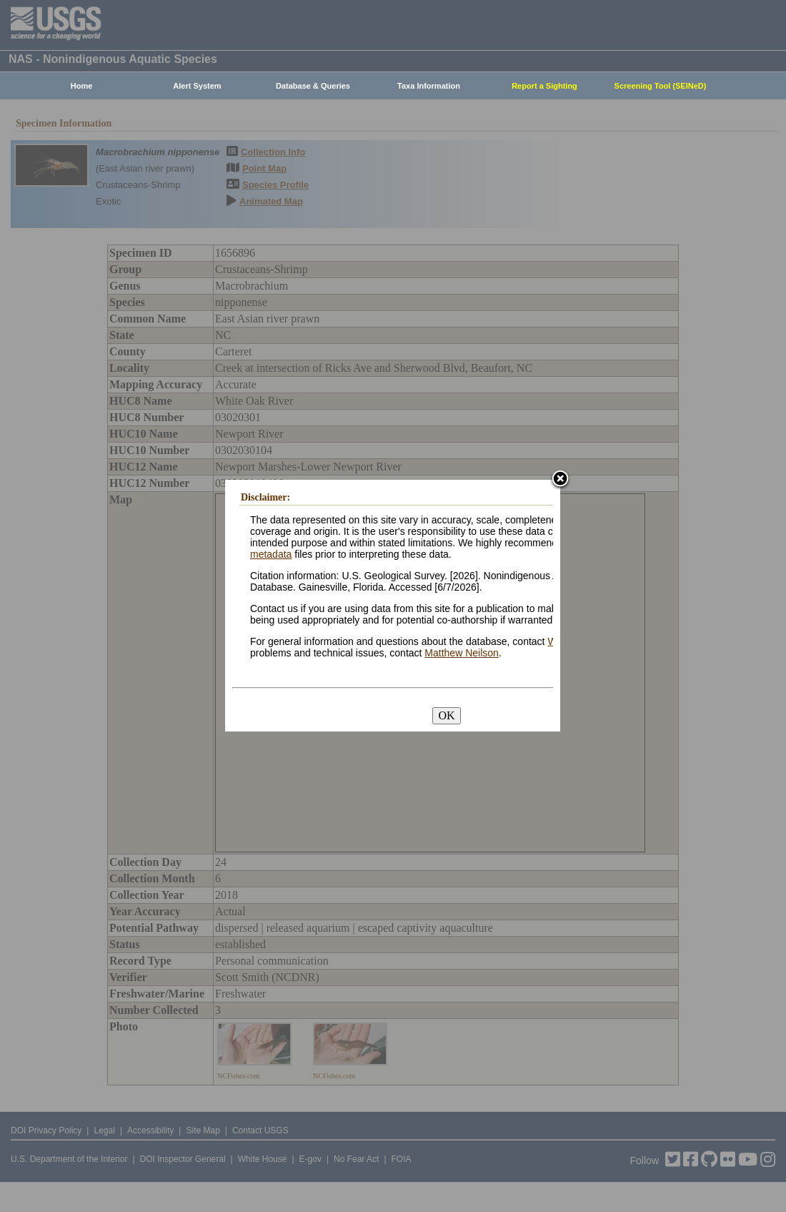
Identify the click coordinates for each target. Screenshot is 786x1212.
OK (446, 715)
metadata (271, 554)
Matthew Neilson (461, 653)
